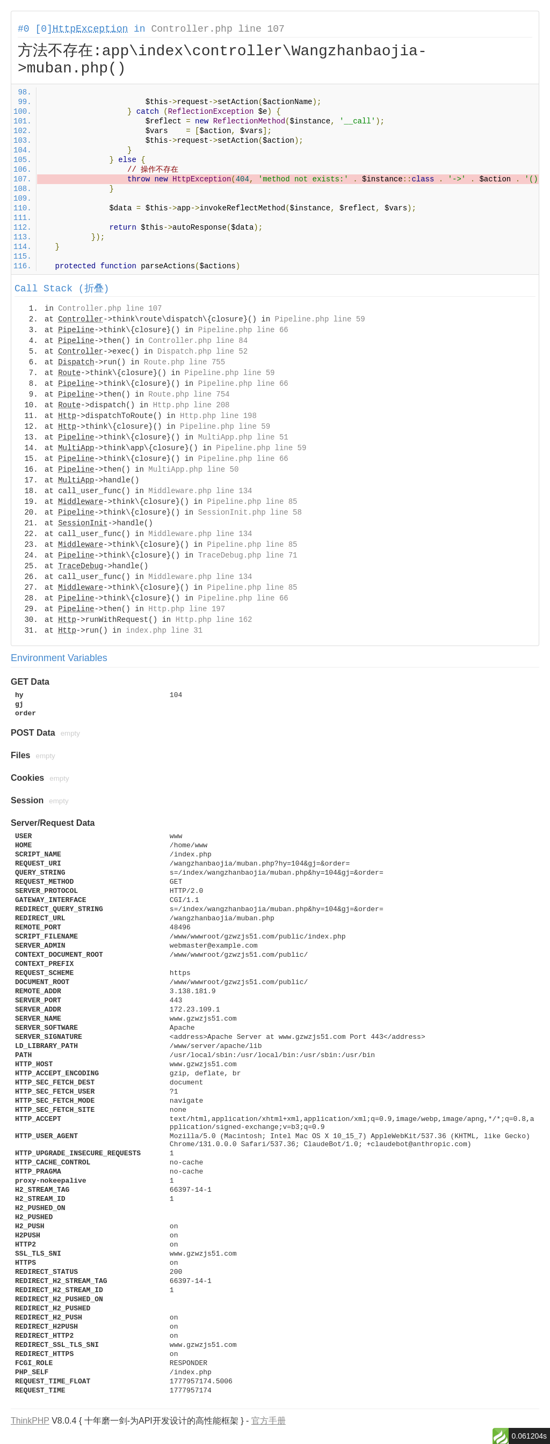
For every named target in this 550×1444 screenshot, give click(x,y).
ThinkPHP (30, 1420)
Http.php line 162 (214, 619)
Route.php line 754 (188, 394)
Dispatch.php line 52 (202, 351)
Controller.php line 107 (217, 29)
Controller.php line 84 (198, 340)
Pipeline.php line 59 (320, 319)
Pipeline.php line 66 (243, 330)
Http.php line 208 (191, 405)
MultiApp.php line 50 (193, 469)
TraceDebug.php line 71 (248, 555)
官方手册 (268, 1420)
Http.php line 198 (218, 416)
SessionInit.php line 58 (250, 512)
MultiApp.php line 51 (243, 437)
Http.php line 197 (186, 609)
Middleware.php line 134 (200, 491)
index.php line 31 (164, 630)
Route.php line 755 (184, 362)
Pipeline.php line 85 (252, 501)
